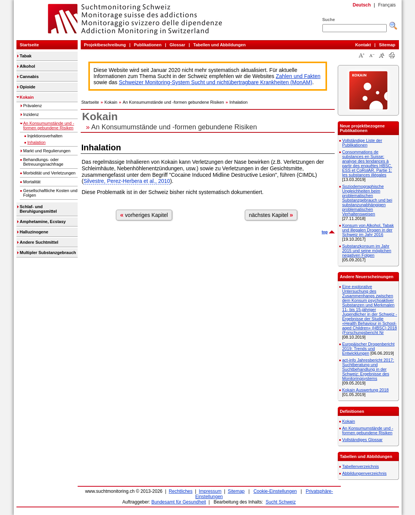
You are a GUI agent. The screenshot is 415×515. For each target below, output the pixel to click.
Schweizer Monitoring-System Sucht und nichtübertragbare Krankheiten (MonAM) (215, 82)
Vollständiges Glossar (362, 439)
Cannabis (29, 76)
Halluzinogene (34, 232)
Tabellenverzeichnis (360, 466)
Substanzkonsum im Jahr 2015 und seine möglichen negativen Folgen (366, 251)
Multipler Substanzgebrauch (48, 252)
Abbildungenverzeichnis (364, 473)
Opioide (28, 87)
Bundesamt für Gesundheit (178, 502)
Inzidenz (31, 114)
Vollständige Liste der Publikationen (362, 142)
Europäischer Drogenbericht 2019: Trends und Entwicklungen (368, 348)
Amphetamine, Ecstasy (43, 221)
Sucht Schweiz (281, 502)
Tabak (26, 56)
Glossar (177, 44)
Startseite (29, 44)
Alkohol (27, 66)
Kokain (27, 97)
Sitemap (387, 44)
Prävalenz (32, 105)
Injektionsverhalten (45, 136)
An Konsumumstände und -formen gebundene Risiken (48, 125)
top (325, 232)
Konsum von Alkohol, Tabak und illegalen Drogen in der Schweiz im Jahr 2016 (368, 230)
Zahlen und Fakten (298, 76)
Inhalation (37, 142)
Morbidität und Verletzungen (49, 173)
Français (386, 5)
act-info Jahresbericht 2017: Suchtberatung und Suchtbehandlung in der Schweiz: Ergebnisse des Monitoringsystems (368, 369)
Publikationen (147, 44)
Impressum (210, 491)
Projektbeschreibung (105, 44)
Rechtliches (180, 491)
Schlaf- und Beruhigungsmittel (38, 208)
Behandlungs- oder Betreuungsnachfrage (43, 161)
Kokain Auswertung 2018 (365, 390)
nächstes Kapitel (271, 215)
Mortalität (32, 181)
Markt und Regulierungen (47, 150)
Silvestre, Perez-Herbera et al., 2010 (126, 181)
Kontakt (363, 44)
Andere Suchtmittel (39, 242)
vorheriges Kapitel (144, 215)
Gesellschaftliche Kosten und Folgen (50, 192)
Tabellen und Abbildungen (219, 44)
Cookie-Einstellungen (275, 491)
